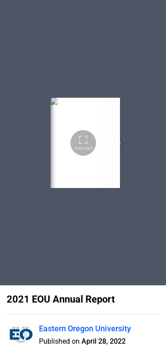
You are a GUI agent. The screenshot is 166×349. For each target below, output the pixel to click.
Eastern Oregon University (85, 328)
